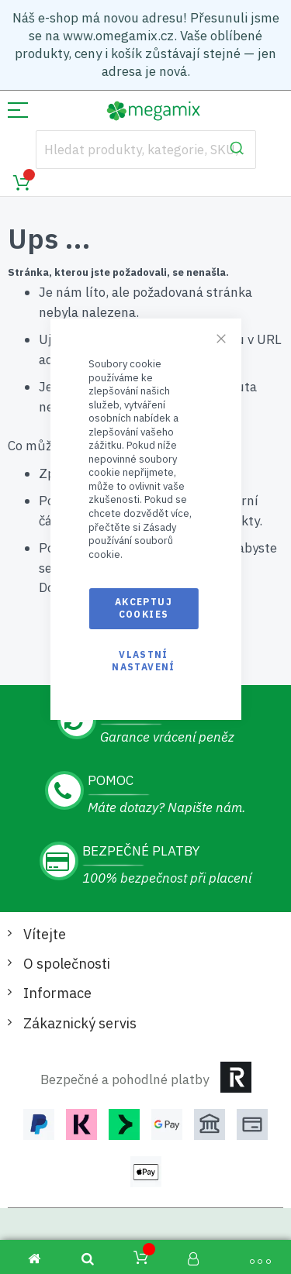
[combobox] (146, 149)
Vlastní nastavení (143, 661)
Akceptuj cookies (143, 608)
